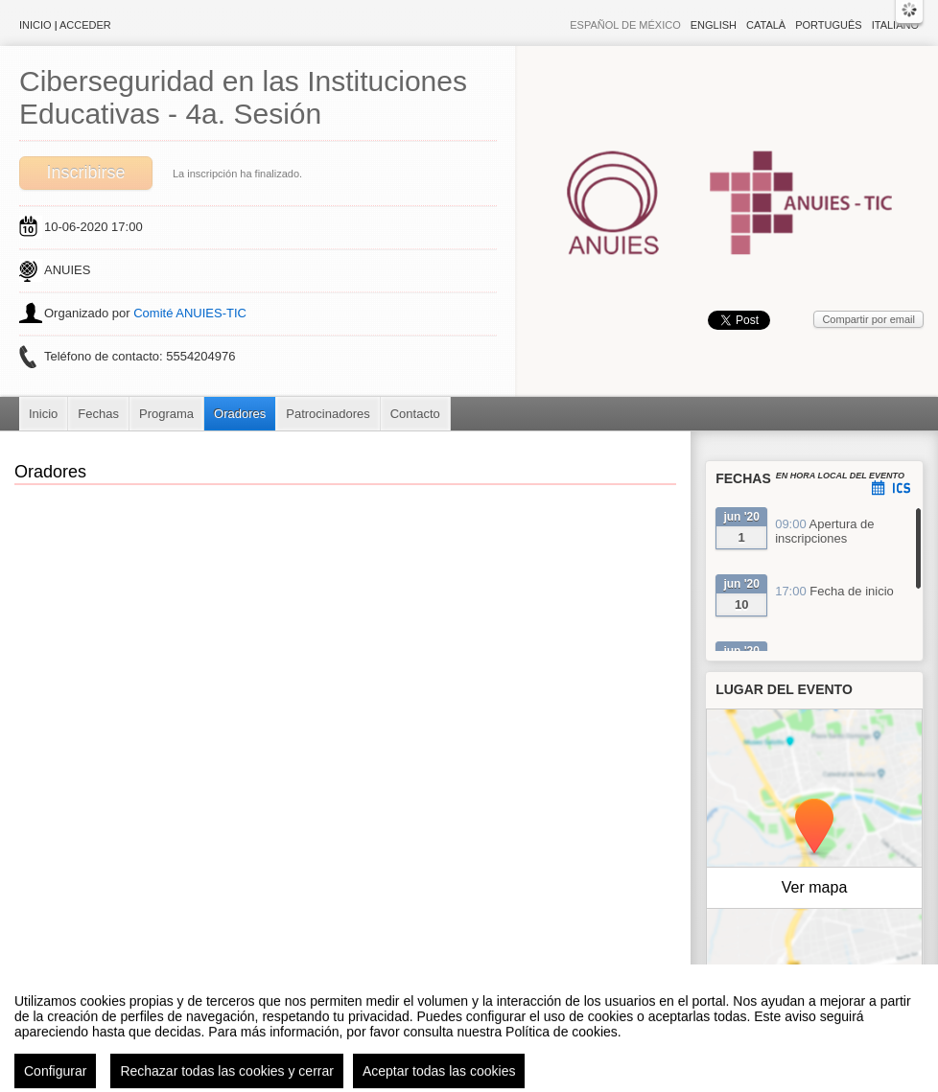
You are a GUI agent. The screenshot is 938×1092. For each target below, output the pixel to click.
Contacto (415, 414)
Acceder (85, 25)
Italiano (895, 25)
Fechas (98, 414)
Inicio (35, 25)
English (714, 25)
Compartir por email (868, 319)
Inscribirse (85, 172)
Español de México (625, 25)
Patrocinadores (327, 414)
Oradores (240, 414)
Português (828, 25)
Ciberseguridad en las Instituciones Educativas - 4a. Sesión (243, 97)
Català (766, 25)
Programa (166, 414)
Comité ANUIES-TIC (189, 313)
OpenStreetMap (839, 988)
